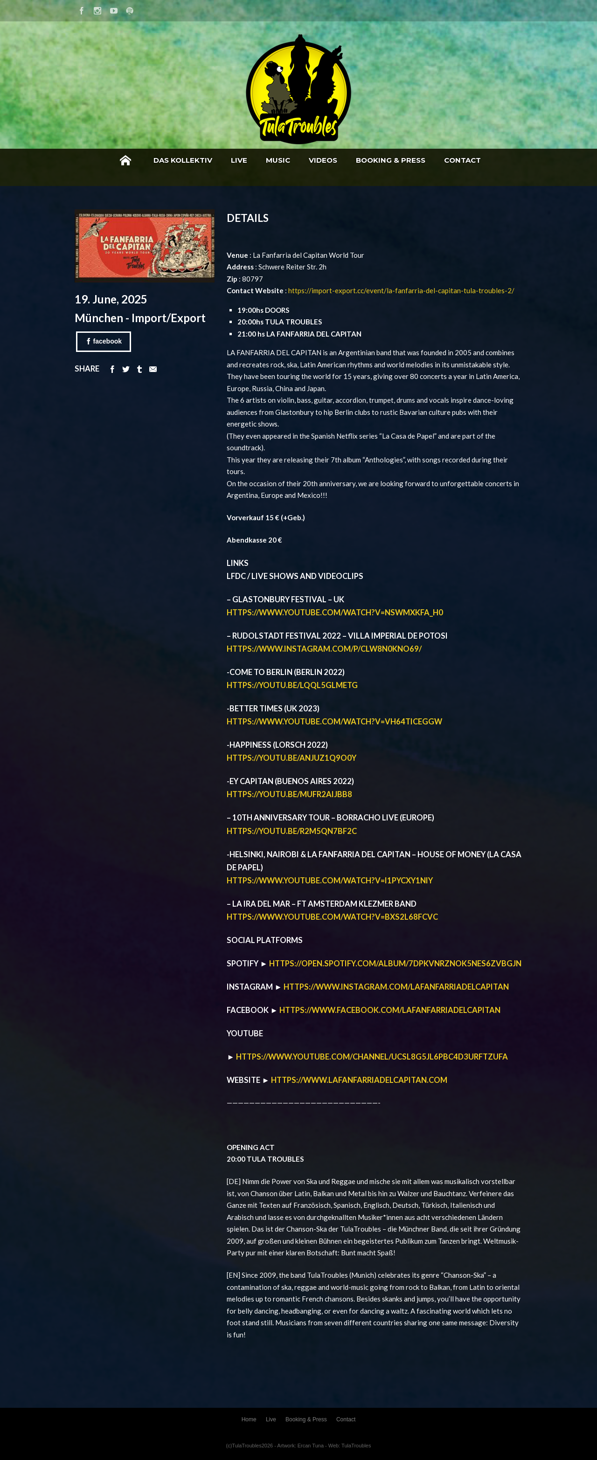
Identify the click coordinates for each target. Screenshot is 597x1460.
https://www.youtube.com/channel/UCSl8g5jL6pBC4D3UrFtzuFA (372, 1056)
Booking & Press (390, 160)
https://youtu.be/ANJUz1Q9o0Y (291, 758)
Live (239, 160)
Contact (462, 160)
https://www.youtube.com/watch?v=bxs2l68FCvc (332, 917)
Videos (323, 160)
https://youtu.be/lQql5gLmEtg (292, 685)
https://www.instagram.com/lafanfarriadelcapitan (396, 987)
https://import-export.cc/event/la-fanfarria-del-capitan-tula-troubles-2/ (401, 290)
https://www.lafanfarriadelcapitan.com (359, 1080)
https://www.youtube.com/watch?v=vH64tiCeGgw (334, 721)
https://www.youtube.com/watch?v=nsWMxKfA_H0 (335, 612)
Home (125, 160)
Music (278, 160)
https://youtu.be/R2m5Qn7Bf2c (292, 831)
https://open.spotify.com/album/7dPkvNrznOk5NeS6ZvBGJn (395, 963)
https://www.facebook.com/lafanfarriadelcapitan (389, 1010)
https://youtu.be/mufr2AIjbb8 (289, 794)
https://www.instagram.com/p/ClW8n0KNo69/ (324, 649)
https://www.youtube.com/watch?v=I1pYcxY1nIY (330, 880)
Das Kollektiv (182, 160)
